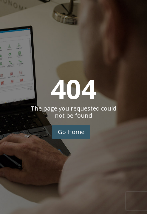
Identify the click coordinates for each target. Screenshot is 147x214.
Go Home (71, 132)
